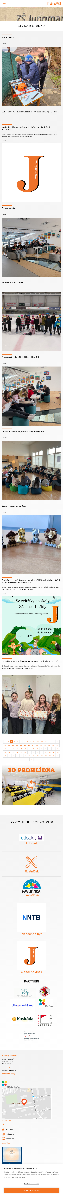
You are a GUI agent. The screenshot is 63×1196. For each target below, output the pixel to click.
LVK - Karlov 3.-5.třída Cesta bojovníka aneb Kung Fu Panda (29, 111)
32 (9, 746)
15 (53, 739)
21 (21, 743)
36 (25, 746)
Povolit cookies (31, 1190)
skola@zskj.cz (11, 1066)
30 (57, 743)
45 (5, 750)
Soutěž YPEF (7, 37)
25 (37, 743)
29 (53, 743)
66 (33, 753)
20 (17, 743)
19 (13, 743)
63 (21, 753)
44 (57, 746)
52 (33, 750)
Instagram (7, 1132)
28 (49, 743)
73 (31, 757)
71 (53, 753)
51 (29, 750)
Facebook (7, 1122)
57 (53, 750)
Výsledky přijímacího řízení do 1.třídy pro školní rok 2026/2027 (30, 127)
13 (45, 739)
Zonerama (7, 1136)
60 (9, 753)
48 (17, 750)
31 (5, 746)
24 (33, 743)
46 (9, 750)
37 (29, 746)
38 (33, 746)
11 (37, 739)
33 (13, 746)
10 (34, 739)
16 (57, 739)
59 (5, 753)
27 (45, 743)
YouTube (7, 1127)
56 (49, 750)
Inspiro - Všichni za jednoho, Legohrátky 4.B (21, 429)
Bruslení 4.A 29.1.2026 (12, 280)
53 (37, 750)
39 (37, 746)
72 (57, 753)
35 (21, 746)
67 (37, 753)
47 (13, 750)
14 (49, 739)
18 (9, 743)
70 (49, 753)
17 (5, 743)
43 (53, 746)
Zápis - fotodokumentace (13, 503)
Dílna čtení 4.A (8, 206)
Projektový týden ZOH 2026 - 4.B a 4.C (19, 355)
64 (25, 753)
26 (41, 743)
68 (41, 753)
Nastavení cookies (31, 1184)
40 (41, 746)
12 (41, 739)
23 (29, 743)
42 (49, 746)
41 (45, 746)
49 (21, 750)
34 (17, 746)
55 (45, 750)
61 (13, 753)
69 (45, 753)
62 (17, 753)
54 (41, 750)
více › (5, 43)
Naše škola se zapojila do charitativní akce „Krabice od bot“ (28, 659)
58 (57, 750)
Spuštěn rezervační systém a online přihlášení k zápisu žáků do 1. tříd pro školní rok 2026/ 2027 (31, 579)
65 (29, 753)
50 (25, 750)
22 (25, 743)
